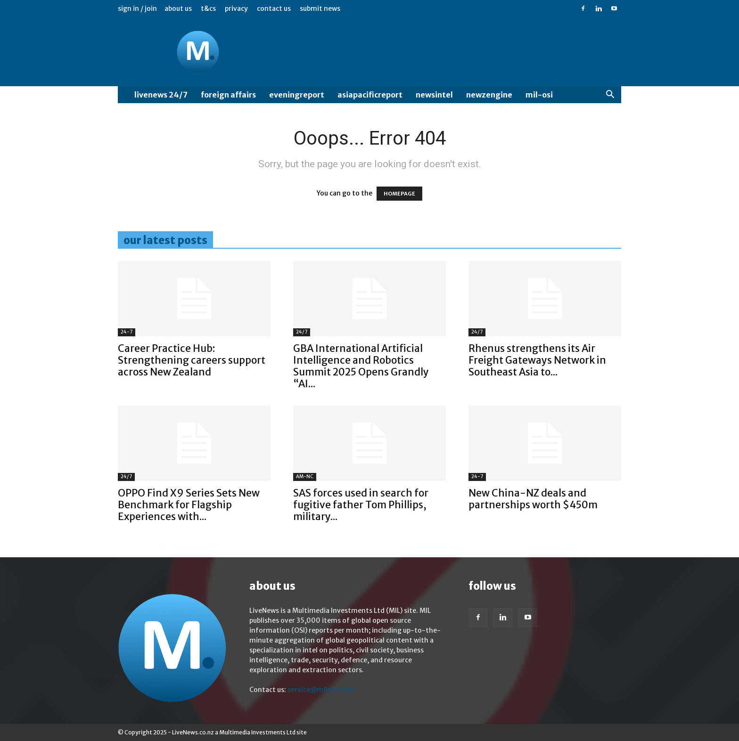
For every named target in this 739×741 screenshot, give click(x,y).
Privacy (236, 8)
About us (178, 8)
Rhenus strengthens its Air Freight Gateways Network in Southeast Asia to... (537, 360)
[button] (610, 95)
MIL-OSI (539, 94)
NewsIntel (434, 94)
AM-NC (304, 476)
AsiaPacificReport (369, 94)
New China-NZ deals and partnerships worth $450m (533, 499)
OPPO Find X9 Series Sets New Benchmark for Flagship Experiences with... (189, 505)
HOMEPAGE (399, 193)
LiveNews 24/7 (161, 94)
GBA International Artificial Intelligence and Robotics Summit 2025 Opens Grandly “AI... (361, 366)
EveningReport (296, 94)
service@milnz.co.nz (320, 689)
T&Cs (208, 8)
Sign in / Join (137, 8)
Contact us (274, 8)
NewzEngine (489, 94)
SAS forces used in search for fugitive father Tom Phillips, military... (360, 505)
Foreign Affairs (228, 94)
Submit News (320, 8)
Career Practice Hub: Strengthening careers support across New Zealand (191, 360)
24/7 (301, 332)
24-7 (126, 332)
